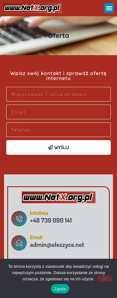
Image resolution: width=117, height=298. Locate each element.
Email (36, 237)
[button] (109, 8)
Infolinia (39, 213)
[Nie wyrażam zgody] (104, 278)
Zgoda (60, 288)
